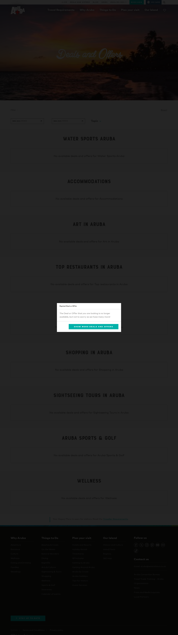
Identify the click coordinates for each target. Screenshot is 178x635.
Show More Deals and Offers (93, 327)
